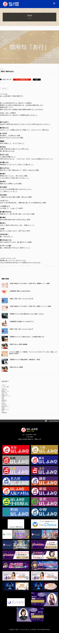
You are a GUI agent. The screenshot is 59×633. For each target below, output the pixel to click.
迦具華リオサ (5, 406)
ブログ (17, 79)
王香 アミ (4, 402)
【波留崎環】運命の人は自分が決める (19, 291)
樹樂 (3, 397)
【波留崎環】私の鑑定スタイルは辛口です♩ (21, 321)
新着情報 (22, 79)
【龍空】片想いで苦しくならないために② (21, 298)
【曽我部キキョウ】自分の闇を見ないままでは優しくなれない (26, 314)
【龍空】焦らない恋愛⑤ (16, 367)
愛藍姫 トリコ (5, 391)
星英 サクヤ (5, 394)
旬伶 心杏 (4, 392)
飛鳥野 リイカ (5, 409)
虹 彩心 (3, 403)
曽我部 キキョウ (6, 395)
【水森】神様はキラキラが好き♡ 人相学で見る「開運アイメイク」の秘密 (30, 306)
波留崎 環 (4, 400)
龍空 (27, 79)
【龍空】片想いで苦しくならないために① (21, 329)
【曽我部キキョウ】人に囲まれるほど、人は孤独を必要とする (26, 336)
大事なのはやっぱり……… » (52, 265)
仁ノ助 (3, 388)
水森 (3, 398)
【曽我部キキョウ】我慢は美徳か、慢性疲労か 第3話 (24, 359)
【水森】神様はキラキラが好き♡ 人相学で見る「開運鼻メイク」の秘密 (29, 283)
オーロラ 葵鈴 (5, 386)
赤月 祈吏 (4, 405)
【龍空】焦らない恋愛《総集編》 (18, 344)
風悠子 (3, 408)
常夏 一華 (4, 389)
